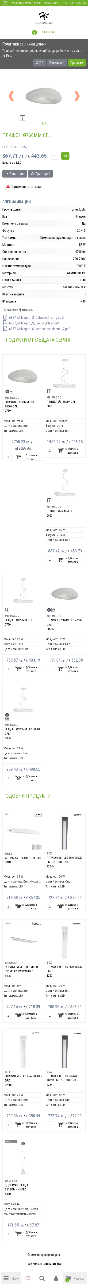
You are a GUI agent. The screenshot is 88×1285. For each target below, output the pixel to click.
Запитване (14, 174)
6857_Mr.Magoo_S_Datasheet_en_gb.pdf (33, 317)
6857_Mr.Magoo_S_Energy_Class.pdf (30, 323)
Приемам (76, 63)
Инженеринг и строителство (65, 2)
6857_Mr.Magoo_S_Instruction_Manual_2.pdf (36, 329)
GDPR (39, 63)
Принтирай (40, 174)
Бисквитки (57, 63)
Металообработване (26, 2)
